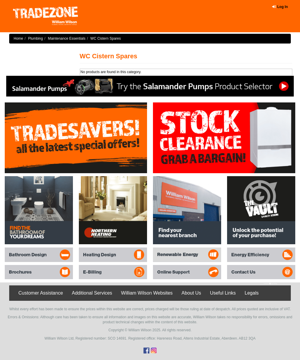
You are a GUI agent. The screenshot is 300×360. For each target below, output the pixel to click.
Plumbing (35, 38)
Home (18, 38)
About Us (191, 292)
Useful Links (223, 292)
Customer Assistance (40, 292)
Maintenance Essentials (66, 38)
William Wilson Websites (147, 292)
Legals (251, 292)
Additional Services (92, 292)
